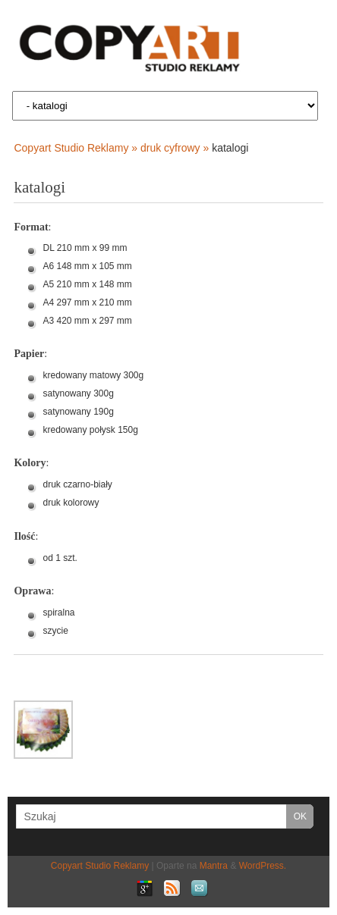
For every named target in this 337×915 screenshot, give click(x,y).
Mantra (214, 865)
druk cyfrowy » (176, 148)
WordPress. (262, 865)
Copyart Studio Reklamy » (77, 148)
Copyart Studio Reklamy (100, 865)
